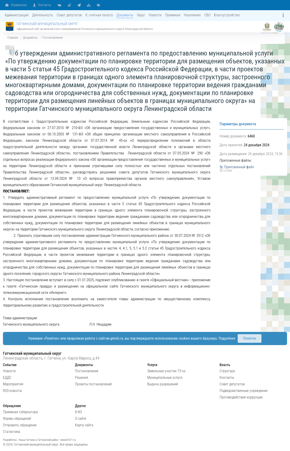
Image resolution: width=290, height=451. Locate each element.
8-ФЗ (78, 412)
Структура (227, 371)
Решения (81, 377)
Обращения (12, 406)
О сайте (80, 418)
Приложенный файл (239, 167)
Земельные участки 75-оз (166, 371)
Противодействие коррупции (241, 397)
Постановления (52, 37)
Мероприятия (13, 384)
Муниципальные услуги (164, 377)
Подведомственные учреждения (244, 391)
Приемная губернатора (20, 412)
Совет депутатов (232, 384)
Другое (80, 406)
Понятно (249, 338)
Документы (30, 37)
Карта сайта (84, 425)
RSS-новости (12, 391)
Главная (12, 37)
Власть (225, 365)
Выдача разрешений (162, 384)
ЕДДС (7, 377)
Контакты (227, 377)
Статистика (11, 431)
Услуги (152, 365)
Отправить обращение (19, 425)
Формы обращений (17, 418)
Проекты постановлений (93, 384)
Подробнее (227, 338)
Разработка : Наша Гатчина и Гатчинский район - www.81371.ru (39, 439)
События (10, 365)
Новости (9, 371)
